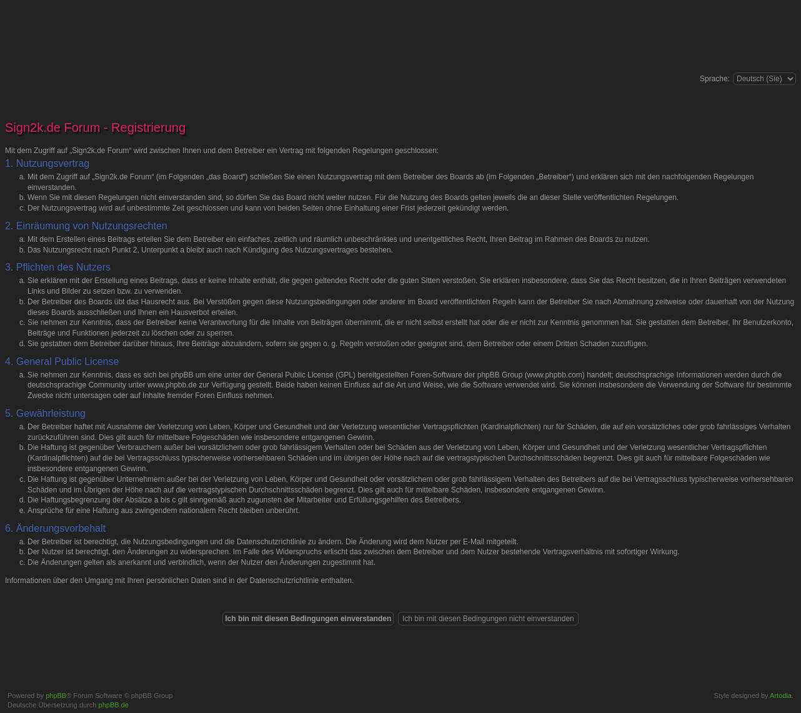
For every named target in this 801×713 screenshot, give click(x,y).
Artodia (781, 695)
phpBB (56, 695)
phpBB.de (114, 705)
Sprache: (715, 78)
